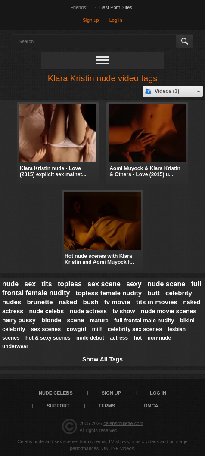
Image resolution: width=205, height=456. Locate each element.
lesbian (177, 329)
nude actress (88, 311)
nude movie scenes (168, 311)
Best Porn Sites (115, 7)
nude (10, 284)
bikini (187, 320)
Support (58, 405)
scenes (11, 338)
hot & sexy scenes (48, 338)
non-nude (159, 338)
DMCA (151, 405)
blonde (51, 320)
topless (70, 284)
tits (47, 284)
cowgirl (77, 329)
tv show (123, 311)
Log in (115, 20)
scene (75, 320)
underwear (15, 346)
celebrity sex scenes (135, 329)
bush (91, 302)
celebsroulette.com (123, 423)
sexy (134, 284)
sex (30, 284)
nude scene (166, 284)
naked (68, 302)
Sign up (91, 20)
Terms (107, 405)
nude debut (90, 338)
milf (97, 329)
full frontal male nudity (144, 320)
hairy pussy (19, 320)
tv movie (117, 302)
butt (153, 293)
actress (119, 338)
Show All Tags (102, 359)
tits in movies (156, 302)
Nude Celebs (56, 392)
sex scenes (46, 329)
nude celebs (46, 311)
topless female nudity (109, 293)
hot (138, 338)
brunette (40, 302)
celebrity (13, 329)
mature (99, 320)
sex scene (104, 284)
